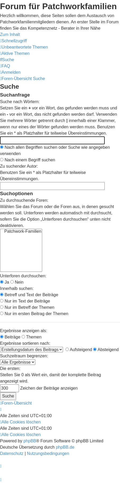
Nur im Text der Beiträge (25, 301)
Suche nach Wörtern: (20, 101)
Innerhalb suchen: (16, 288)
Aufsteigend (78, 349)
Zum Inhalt (10, 34)
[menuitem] (24, 47)
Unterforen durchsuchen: (23, 276)
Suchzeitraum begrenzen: (24, 356)
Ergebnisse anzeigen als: (23, 330)
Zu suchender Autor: (19, 166)
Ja (4, 282)
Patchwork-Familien (21, 231)
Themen (32, 337)
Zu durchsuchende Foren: (24, 200)
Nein (16, 282)
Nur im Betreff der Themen (27, 307)
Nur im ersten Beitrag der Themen (34, 313)
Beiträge (10, 337)
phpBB (29, 441)
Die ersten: (10, 368)
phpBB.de (65, 447)
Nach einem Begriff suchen (27, 160)
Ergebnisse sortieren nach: (25, 343)
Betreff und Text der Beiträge (29, 295)
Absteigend (106, 349)
